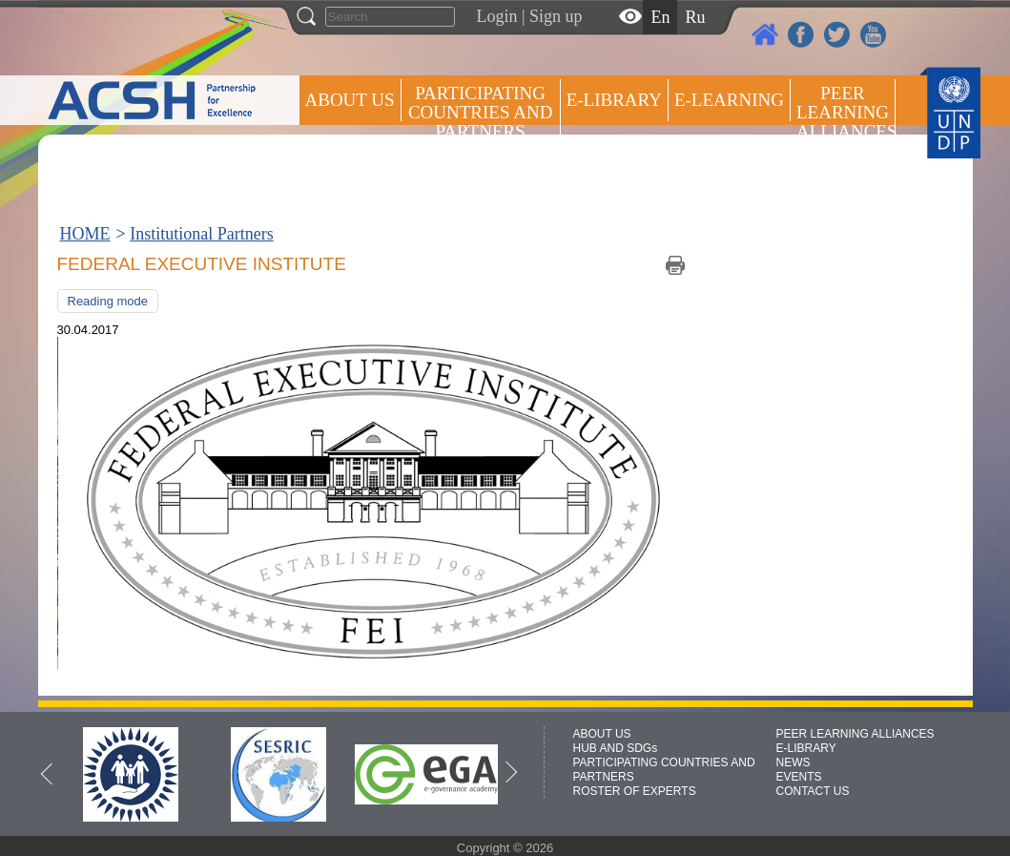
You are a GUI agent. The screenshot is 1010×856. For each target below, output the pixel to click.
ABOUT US (350, 100)
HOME (85, 233)
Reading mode (108, 301)
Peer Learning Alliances (846, 112)
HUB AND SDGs (615, 748)
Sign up (556, 16)
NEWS (793, 762)
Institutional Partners (201, 233)
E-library (614, 100)
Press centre (369, 169)
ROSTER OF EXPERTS (478, 182)
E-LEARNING (729, 100)
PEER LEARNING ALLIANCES (855, 734)
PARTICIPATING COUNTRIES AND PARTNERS (480, 112)
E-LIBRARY (806, 748)
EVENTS (799, 776)
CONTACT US (813, 791)
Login (497, 16)
